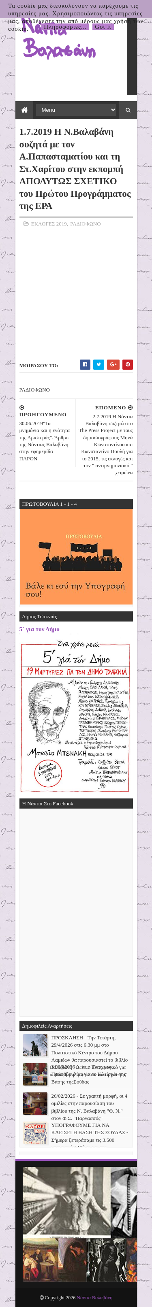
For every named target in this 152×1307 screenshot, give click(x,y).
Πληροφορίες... (65, 26)
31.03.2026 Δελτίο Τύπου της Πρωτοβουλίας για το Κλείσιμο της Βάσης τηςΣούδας (88, 1074)
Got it (103, 26)
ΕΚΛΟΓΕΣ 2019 (49, 224)
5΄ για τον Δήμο (39, 629)
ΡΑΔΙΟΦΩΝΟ (85, 224)
